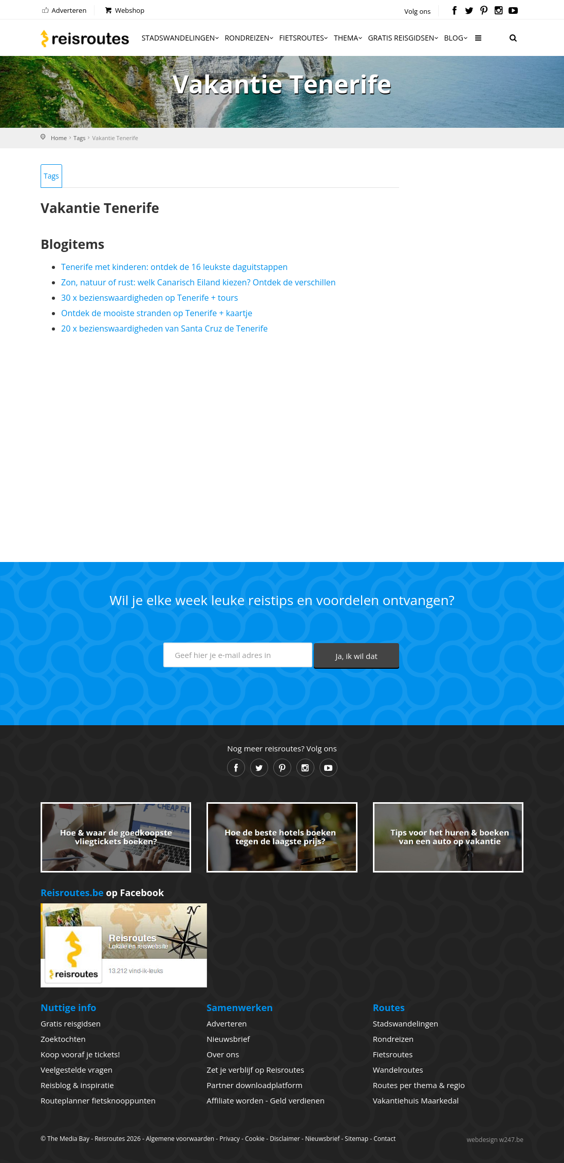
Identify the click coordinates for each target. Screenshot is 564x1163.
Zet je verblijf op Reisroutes (255, 1069)
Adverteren (63, 10)
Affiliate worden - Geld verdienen (265, 1100)
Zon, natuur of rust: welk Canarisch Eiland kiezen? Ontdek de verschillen (198, 282)
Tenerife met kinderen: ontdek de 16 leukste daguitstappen (174, 267)
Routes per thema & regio (419, 1085)
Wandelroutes (398, 1069)
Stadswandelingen (181, 38)
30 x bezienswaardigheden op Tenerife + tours (149, 297)
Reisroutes (85, 38)
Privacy (229, 1138)
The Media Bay (68, 1138)
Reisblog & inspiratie (77, 1085)
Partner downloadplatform (254, 1085)
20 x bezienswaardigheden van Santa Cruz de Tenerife (164, 328)
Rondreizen (249, 38)
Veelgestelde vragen (76, 1069)
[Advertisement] (220, 444)
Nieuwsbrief (228, 1039)
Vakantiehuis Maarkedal (416, 1100)
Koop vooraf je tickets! (80, 1054)
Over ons (222, 1054)
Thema (349, 38)
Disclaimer (285, 1138)
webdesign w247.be (495, 1139)
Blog (456, 38)
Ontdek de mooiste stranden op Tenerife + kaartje (156, 313)
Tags (79, 138)
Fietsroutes (304, 38)
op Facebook (102, 892)
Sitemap (356, 1138)
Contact (384, 1138)
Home (59, 138)
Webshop (124, 10)
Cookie (255, 1138)
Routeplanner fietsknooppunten (98, 1100)
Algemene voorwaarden (180, 1138)
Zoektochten (63, 1039)
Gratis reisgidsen (404, 38)
